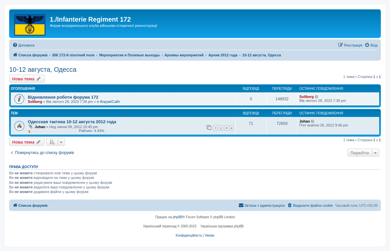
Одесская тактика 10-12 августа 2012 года (72, 121)
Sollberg (35, 102)
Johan (40, 127)
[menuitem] (23, 45)
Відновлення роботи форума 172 (63, 97)
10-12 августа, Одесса (43, 69)
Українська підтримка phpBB (222, 226)
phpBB (178, 217)
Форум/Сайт (110, 102)
